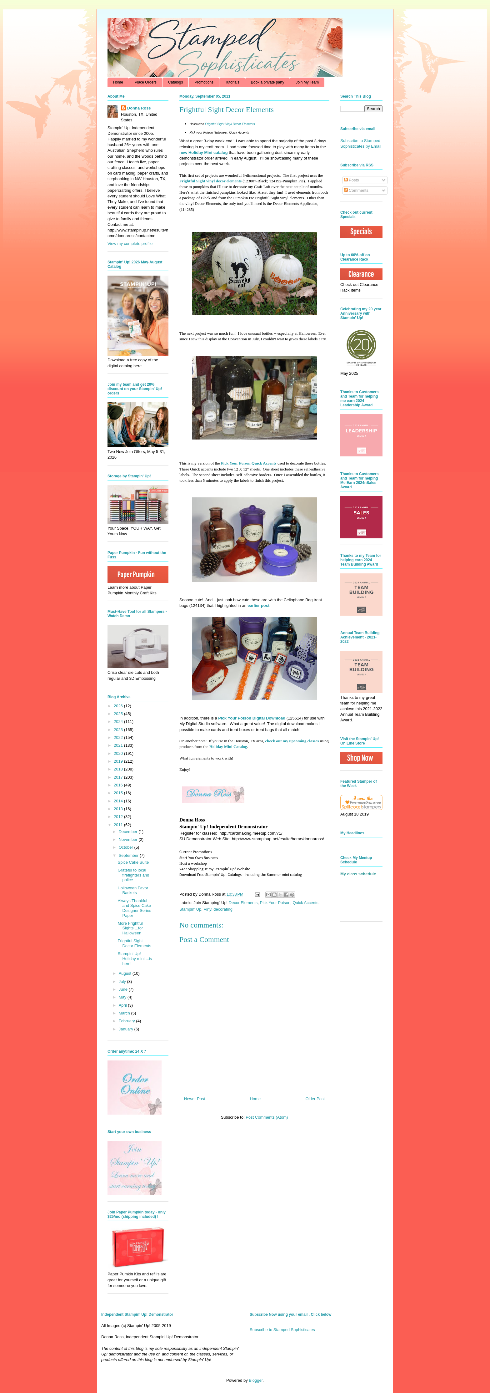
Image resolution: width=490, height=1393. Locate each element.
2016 (119, 785)
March (125, 1013)
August (125, 973)
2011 (119, 824)
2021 (119, 745)
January (126, 1029)
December (129, 831)
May (123, 997)
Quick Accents (305, 902)
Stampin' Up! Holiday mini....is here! (135, 958)
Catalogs (175, 82)
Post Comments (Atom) (267, 1117)
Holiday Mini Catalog (228, 746)
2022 (119, 737)
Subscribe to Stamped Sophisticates (282, 1329)
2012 (119, 816)
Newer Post (194, 1098)
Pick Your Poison (275, 902)
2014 (119, 801)
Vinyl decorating (218, 909)
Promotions (203, 82)
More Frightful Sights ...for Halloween (130, 928)
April (123, 1005)
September (129, 855)
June (124, 989)
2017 (119, 777)
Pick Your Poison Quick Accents (249, 463)
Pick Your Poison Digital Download (251, 718)
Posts (351, 180)
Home (118, 82)
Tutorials (232, 82)
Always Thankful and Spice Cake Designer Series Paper (134, 908)
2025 (119, 713)
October (126, 847)
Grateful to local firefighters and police (133, 875)
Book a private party (267, 82)
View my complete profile (130, 243)
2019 (119, 761)
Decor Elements (243, 902)
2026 (119, 706)
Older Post (315, 1098)
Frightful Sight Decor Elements (134, 943)
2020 (119, 753)
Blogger (255, 1380)
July (123, 981)
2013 (119, 808)
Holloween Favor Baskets (133, 890)
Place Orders (146, 82)
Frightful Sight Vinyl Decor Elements (230, 124)
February (127, 1021)
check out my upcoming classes (292, 741)
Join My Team (307, 82)
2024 (119, 721)
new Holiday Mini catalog (203, 152)
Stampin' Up (190, 909)
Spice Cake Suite (133, 862)
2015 (119, 793)
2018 (119, 769)
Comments (356, 190)
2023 (119, 729)
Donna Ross (139, 108)
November (129, 839)
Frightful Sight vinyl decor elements (210, 181)
